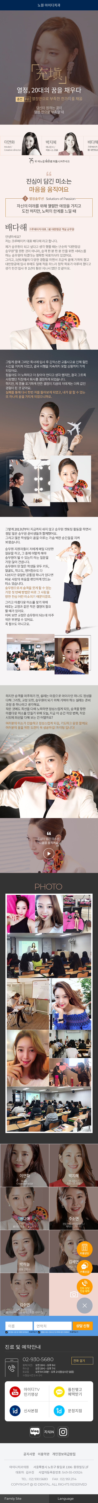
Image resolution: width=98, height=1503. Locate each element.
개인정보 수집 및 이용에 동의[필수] (16, 1332)
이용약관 (44, 1454)
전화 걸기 (79, 1360)
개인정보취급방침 (64, 1454)
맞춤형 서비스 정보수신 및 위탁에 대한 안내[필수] (53, 1332)
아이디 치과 (18, 5)
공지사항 (29, 1454)
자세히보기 (33, 1332)
